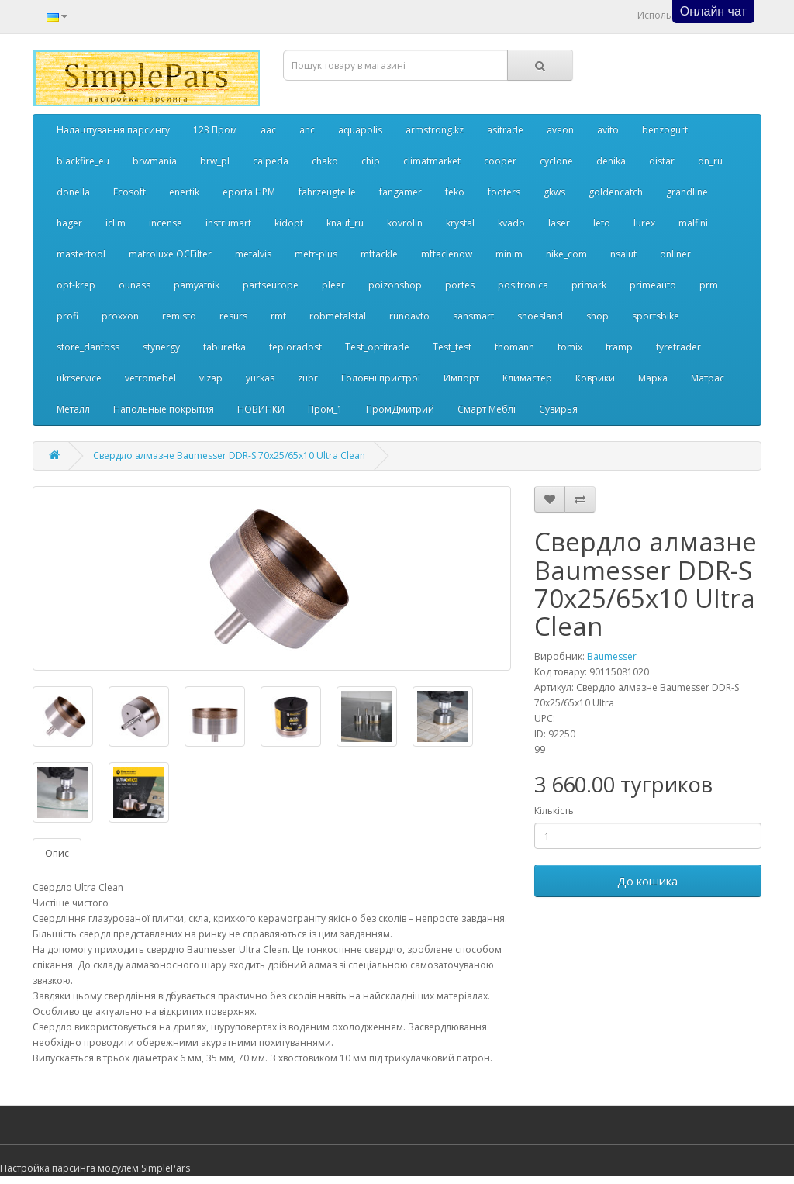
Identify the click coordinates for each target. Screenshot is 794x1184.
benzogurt (665, 129)
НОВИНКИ (261, 409)
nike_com (566, 254)
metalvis (253, 254)
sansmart (473, 316)
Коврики (595, 378)
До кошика (647, 881)
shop (597, 316)
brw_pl (215, 160)
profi (67, 316)
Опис (57, 853)
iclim (115, 223)
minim (509, 254)
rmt (278, 316)
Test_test (452, 347)
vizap (211, 378)
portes (460, 285)
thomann (514, 347)
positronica (523, 285)
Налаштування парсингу (113, 129)
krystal (460, 223)
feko (454, 191)
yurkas (260, 378)
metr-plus (316, 254)
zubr (308, 378)
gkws (554, 191)
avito (608, 129)
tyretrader (678, 347)
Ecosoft (129, 191)
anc (307, 129)
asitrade (505, 129)
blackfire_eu (83, 160)
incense (165, 223)
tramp (619, 347)
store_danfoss (88, 347)
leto (601, 223)
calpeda (270, 160)
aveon (560, 129)
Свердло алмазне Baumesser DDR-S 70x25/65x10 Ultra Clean (229, 455)
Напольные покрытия (163, 409)
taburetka (224, 347)
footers (504, 191)
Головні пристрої (380, 378)
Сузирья (558, 409)
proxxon (120, 316)
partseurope (271, 285)
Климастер (527, 378)
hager (69, 223)
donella (73, 191)
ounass (134, 285)
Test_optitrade (377, 347)
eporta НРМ (249, 191)
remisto (179, 316)
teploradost (295, 347)
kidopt (288, 223)
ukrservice (79, 378)
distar (662, 160)
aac (268, 129)
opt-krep (76, 285)
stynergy (161, 347)
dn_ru (710, 160)
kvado (511, 223)
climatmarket (432, 160)
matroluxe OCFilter (170, 254)
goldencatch (616, 191)
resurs (233, 316)
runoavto (409, 316)
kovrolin (405, 223)
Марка (653, 378)
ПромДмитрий (400, 409)
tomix (570, 347)
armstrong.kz (435, 129)
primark (588, 285)
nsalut (623, 254)
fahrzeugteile (327, 191)
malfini (693, 223)
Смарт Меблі (486, 409)
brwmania (155, 160)
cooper (500, 160)
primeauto (653, 285)
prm (708, 285)
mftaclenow (446, 254)
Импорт (461, 378)
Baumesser (612, 656)
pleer (333, 285)
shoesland (540, 316)
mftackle (379, 254)
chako (325, 160)
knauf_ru (345, 223)
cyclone (556, 160)
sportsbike (655, 316)
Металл (73, 409)
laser (559, 223)
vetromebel (150, 378)
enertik (184, 191)
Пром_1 (325, 409)
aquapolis (360, 129)
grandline (687, 191)
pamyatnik (196, 285)
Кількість (554, 810)
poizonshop (395, 285)
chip (370, 160)
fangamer (400, 191)
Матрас (707, 378)
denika (611, 160)
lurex (644, 223)
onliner (675, 254)
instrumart (228, 223)
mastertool (81, 254)
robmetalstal (337, 316)
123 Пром (215, 129)
